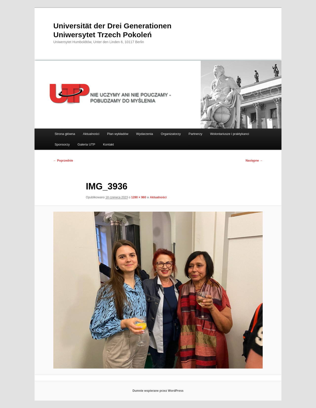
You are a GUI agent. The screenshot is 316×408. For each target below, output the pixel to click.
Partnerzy (195, 134)
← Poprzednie (63, 160)
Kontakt (108, 144)
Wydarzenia (144, 134)
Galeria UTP (86, 144)
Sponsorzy (62, 144)
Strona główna (65, 134)
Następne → (254, 160)
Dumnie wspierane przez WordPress (158, 390)
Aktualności (91, 134)
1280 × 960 (138, 197)
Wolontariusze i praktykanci (229, 134)
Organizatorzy (171, 134)
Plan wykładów (117, 134)
